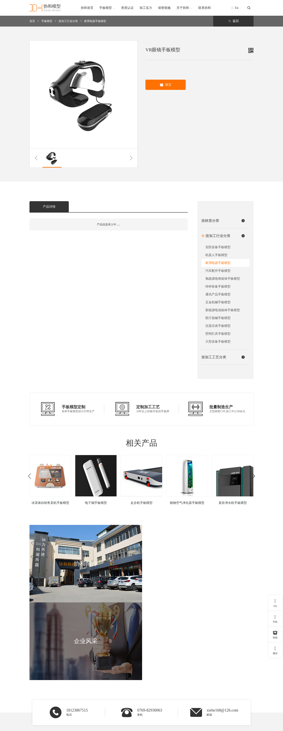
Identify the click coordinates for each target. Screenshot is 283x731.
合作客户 (223, 694)
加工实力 (223, 684)
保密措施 (223, 689)
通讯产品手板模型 (218, 294)
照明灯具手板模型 (218, 333)
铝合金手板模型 (148, 689)
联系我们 (223, 705)
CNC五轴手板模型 (182, 684)
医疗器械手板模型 (218, 318)
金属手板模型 (146, 684)
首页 (32, 21)
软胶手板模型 (146, 694)
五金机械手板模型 (218, 302)
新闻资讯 (223, 700)
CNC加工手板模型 (182, 678)
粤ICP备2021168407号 (240, 726)
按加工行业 (111, 664)
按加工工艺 (180, 664)
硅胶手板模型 (146, 678)
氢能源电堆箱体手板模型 (222, 278)
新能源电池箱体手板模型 (222, 310)
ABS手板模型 (146, 673)
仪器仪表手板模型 (218, 325)
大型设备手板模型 (218, 341)
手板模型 (46, 21)
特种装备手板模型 (218, 286)
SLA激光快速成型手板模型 (187, 689)
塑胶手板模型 (146, 700)
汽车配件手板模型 (218, 270)
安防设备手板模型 (218, 247)
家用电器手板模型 (95, 21)
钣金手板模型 (179, 700)
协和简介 (225, 664)
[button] (36, 158)
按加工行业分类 (68, 21)
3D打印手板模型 (181, 673)
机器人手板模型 (216, 255)
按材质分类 (147, 664)
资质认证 (223, 678)
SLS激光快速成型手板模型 (187, 694)
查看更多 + (109, 705)
